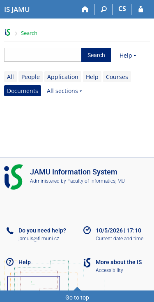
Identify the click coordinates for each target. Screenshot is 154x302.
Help (126, 55)
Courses (117, 77)
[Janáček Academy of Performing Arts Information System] (17, 9)
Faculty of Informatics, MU (96, 181)
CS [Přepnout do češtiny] (122, 8)
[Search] (103, 9)
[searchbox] (42, 55)
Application (62, 77)
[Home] (85, 9)
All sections (62, 91)
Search (29, 33)
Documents (22, 91)
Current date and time (119, 239)
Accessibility (109, 270)
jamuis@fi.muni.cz (38, 239)
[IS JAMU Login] (140, 9)
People (30, 77)
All (10, 77)
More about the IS (119, 262)
